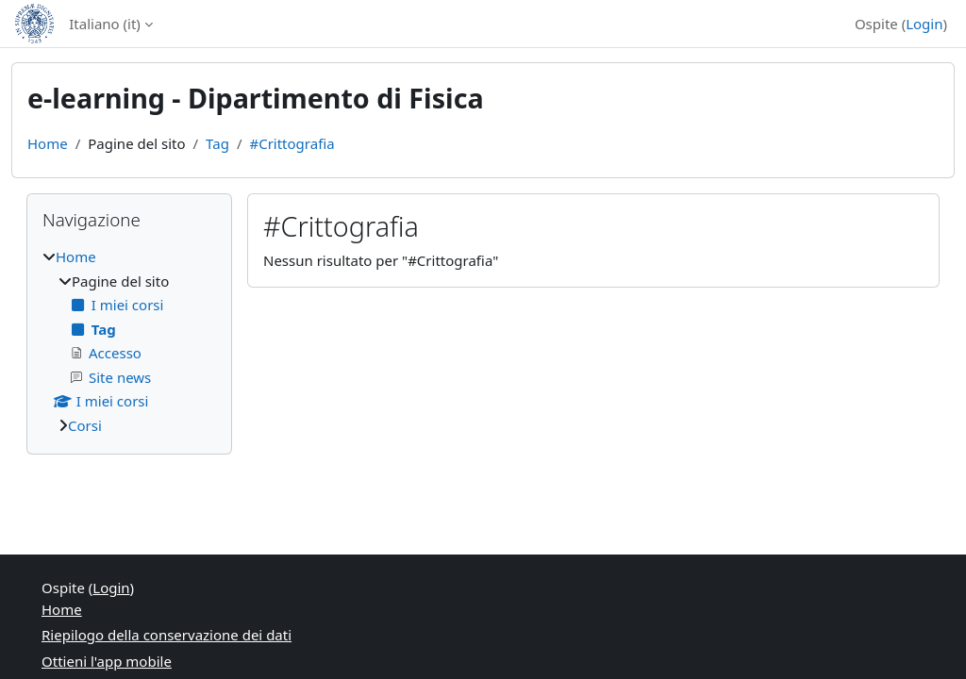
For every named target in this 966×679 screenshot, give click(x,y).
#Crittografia (291, 143)
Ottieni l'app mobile (107, 661)
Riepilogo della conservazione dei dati (166, 634)
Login (924, 23)
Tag (217, 143)
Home (47, 143)
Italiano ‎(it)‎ (105, 23)
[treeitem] (129, 341)
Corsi (85, 425)
